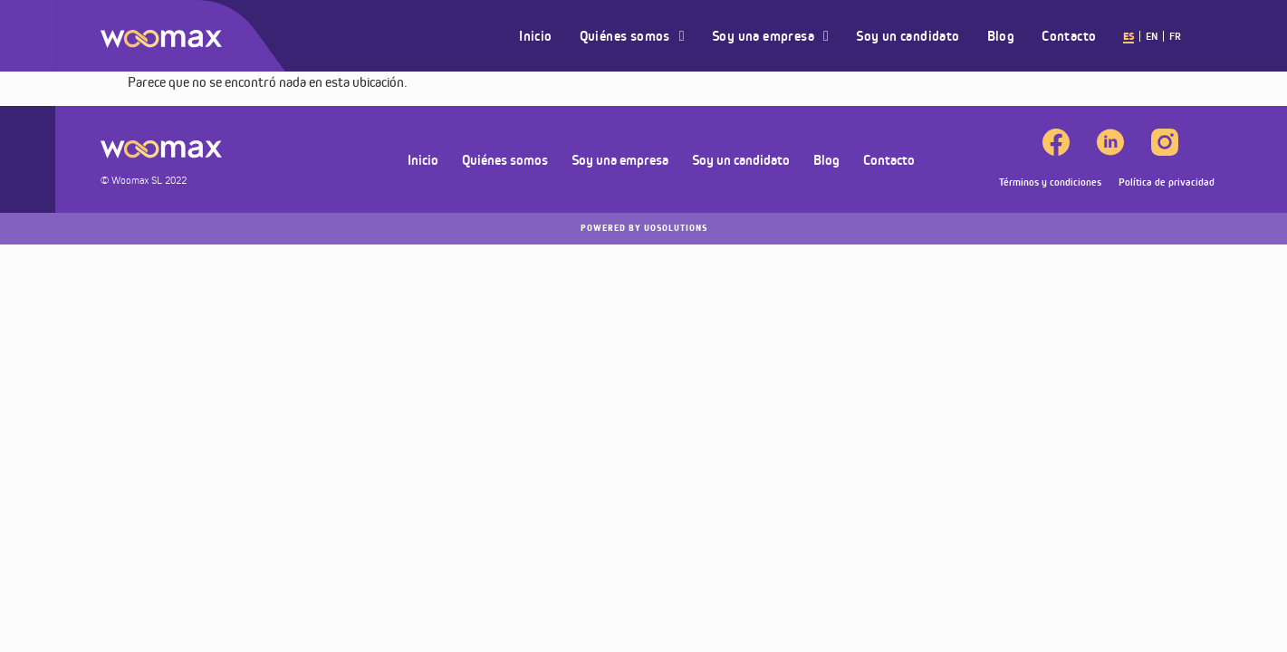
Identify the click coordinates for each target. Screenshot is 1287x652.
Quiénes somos (632, 36)
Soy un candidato (907, 35)
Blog (1001, 35)
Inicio (535, 35)
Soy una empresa (770, 36)
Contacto (1069, 35)
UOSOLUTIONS (644, 228)
